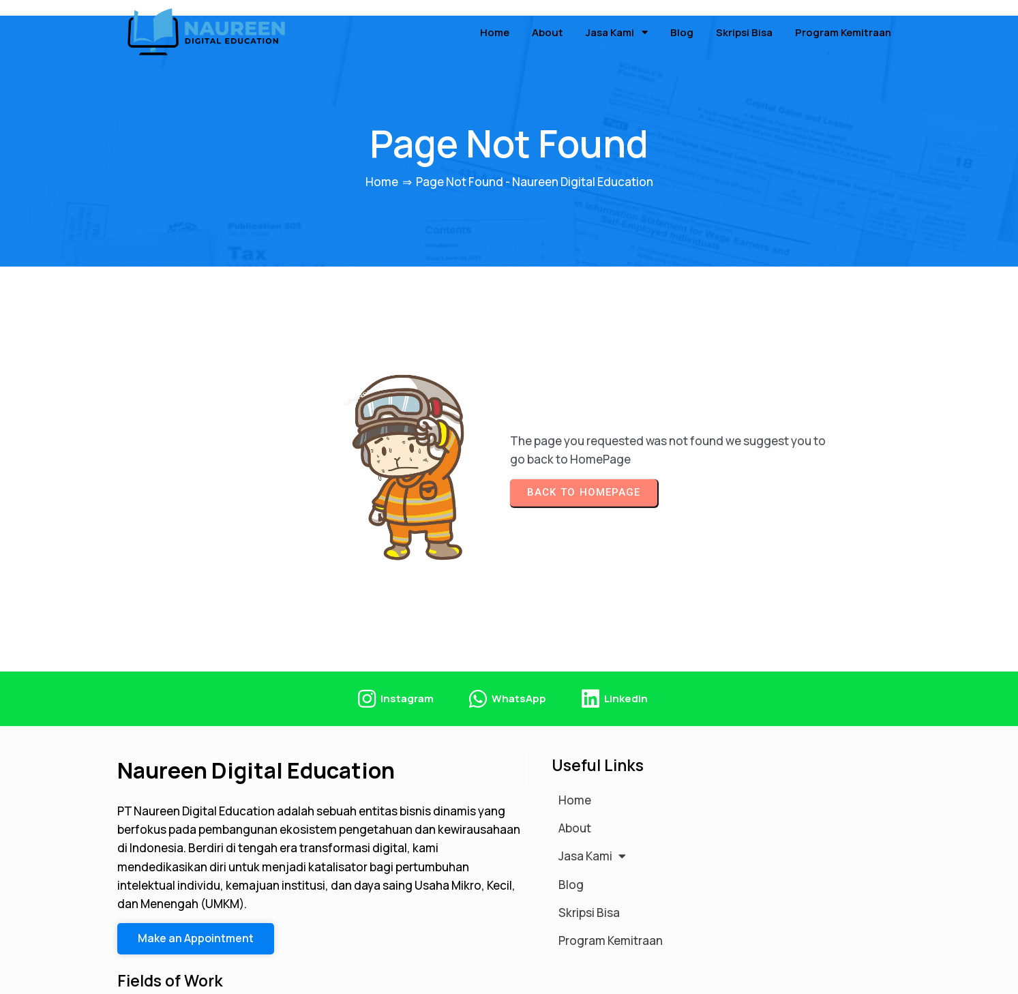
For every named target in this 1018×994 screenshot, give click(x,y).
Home (381, 167)
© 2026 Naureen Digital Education (209, 976)
